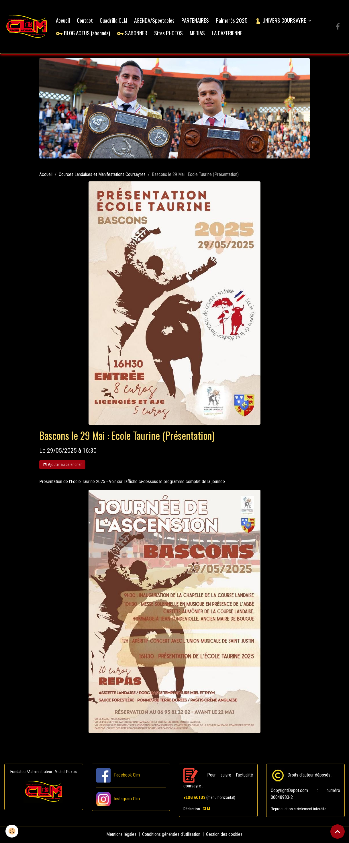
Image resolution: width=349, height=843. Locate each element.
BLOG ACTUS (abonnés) (83, 33)
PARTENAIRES (195, 20)
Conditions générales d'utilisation (171, 835)
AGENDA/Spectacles (155, 20)
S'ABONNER (132, 33)
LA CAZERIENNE (227, 33)
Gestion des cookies (224, 835)
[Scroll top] (337, 831)
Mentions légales (122, 835)
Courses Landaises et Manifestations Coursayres (102, 175)
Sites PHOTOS (169, 33)
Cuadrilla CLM (114, 20)
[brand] (27, 27)
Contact (85, 20)
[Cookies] (12, 831)
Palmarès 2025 (232, 20)
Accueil (63, 20)
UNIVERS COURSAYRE (281, 20)
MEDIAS (197, 33)
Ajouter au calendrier (62, 465)
